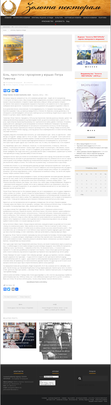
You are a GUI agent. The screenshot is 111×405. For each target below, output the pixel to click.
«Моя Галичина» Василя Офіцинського (89, 151)
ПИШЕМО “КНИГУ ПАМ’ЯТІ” (96, 401)
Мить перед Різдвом (21, 27)
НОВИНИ (8, 18)
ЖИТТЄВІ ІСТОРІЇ (50, 399)
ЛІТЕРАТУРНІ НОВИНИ (21, 18)
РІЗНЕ (105, 401)
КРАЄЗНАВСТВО (47, 21)
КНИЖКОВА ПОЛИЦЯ (62, 399)
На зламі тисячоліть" (10, 297)
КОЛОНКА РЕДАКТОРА (54, 398)
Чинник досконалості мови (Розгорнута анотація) (92, 148)
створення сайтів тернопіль (85, 385)
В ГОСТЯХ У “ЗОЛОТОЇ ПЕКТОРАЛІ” (98, 398)
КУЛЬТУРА (59, 18)
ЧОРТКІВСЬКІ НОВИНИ (72, 18)
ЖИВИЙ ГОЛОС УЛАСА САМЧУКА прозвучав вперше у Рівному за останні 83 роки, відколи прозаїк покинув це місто (89, 155)
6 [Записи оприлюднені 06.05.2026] (86, 180)
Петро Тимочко (25, 297)
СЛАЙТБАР (49, 85)
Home (4, 30)
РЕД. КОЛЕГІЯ (71, 398)
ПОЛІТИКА (102, 18)
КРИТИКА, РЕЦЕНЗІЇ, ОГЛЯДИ (42, 18)
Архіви (41, 377)
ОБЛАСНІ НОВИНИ (90, 18)
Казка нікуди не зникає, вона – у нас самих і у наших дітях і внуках (55, 309)
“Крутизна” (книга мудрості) (85, 146)
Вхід (67, 21)
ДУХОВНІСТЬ (59, 21)
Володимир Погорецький (14, 82)
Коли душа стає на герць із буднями (20, 308)
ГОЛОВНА (44, 398)
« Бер (81, 194)
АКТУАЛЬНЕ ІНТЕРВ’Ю (81, 398)
